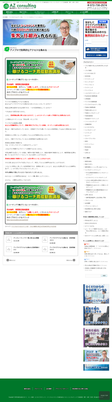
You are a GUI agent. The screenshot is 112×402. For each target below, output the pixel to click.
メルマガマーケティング (92, 93)
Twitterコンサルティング (92, 113)
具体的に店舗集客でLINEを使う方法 (95, 269)
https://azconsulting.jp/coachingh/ (17, 94)
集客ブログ (88, 211)
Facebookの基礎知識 (91, 96)
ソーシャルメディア (91, 121)
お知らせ (87, 152)
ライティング (89, 87)
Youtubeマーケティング (92, 118)
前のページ (12, 260)
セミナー (87, 135)
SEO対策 (87, 76)
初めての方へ (89, 164)
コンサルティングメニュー (93, 170)
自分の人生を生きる (91, 223)
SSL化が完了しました (91, 220)
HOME (6, 17)
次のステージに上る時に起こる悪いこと (97, 235)
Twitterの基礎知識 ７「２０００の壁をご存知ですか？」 (96, 247)
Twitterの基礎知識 (90, 107)
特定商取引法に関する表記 (93, 209)
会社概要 (87, 203)
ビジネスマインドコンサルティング (96, 177)
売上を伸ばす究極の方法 (96, 265)
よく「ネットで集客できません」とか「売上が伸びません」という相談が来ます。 (97, 231)
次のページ (69, 260)
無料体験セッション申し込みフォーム (96, 167)
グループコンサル (90, 138)
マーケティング (89, 79)
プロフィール (89, 200)
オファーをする (89, 226)
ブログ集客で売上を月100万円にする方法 (43, 226)
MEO (86, 141)
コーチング (88, 133)
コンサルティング (90, 130)
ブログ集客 (88, 70)
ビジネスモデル (89, 127)
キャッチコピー (89, 82)
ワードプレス (89, 90)
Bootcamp (88, 147)
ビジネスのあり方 (90, 73)
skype (86, 150)
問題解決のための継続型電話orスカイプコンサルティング (97, 191)
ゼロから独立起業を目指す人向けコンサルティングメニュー (97, 181)
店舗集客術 (88, 124)
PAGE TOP (104, 395)
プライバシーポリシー (91, 206)
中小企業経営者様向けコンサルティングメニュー (97, 173)
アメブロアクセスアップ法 (15, 17)
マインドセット (89, 84)
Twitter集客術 (89, 116)
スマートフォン (89, 144)
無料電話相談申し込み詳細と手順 (96, 197)
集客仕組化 (88, 161)
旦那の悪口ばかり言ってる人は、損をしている (96, 255)
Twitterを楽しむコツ (91, 110)
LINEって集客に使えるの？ (96, 261)
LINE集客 (88, 99)
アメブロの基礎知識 (91, 101)
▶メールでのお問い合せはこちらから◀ (97, 9)
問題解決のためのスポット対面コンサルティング (97, 186)
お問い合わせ (89, 194)
